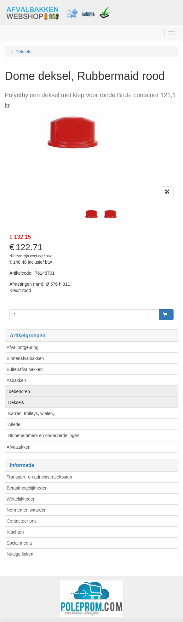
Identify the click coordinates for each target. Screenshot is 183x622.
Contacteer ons (22, 521)
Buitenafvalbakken (25, 369)
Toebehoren (18, 391)
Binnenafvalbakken (25, 358)
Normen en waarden (27, 510)
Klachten (15, 532)
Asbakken (16, 380)
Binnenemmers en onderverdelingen (43, 435)
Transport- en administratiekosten (39, 476)
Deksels (16, 402)
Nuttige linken (20, 554)
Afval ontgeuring (22, 347)
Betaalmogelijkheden (27, 487)
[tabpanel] (91, 214)
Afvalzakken (18, 447)
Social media (19, 543)
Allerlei (14, 424)
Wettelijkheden (21, 499)
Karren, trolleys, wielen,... (33, 413)
